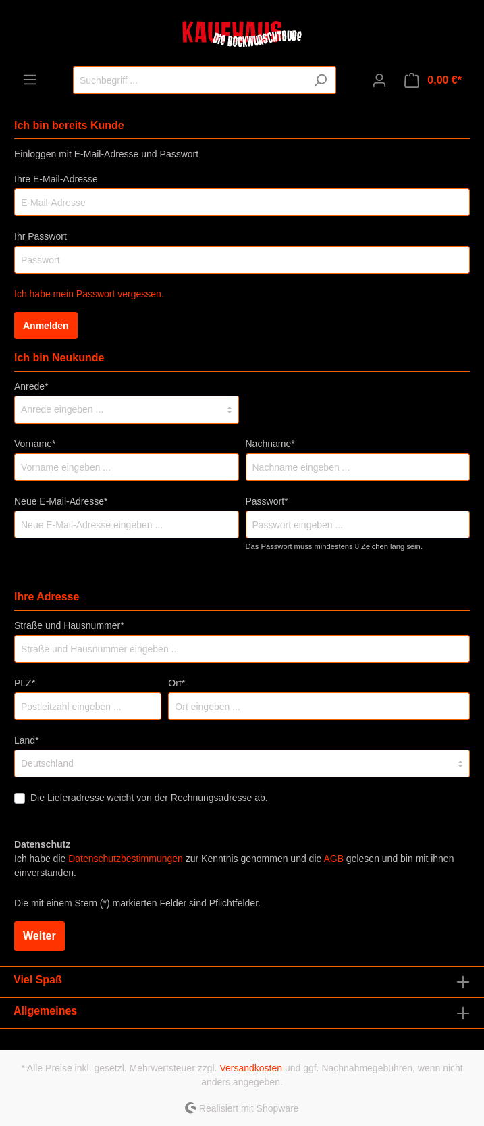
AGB (333, 858)
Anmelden (46, 325)
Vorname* (34, 443)
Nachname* (270, 443)
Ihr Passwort (40, 236)
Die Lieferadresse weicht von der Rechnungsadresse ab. (149, 797)
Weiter (39, 936)
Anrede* (31, 386)
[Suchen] (320, 80)
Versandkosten (250, 1068)
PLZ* (24, 682)
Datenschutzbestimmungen (125, 858)
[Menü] (30, 79)
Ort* (176, 682)
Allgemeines (45, 1011)
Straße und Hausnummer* (69, 625)
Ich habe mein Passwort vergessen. (89, 293)
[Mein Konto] (379, 80)
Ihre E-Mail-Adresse (56, 179)
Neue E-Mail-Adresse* (61, 501)
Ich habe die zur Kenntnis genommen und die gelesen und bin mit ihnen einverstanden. (234, 865)
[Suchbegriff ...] (189, 80)
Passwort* (267, 501)
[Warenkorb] (433, 80)
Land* (26, 740)
